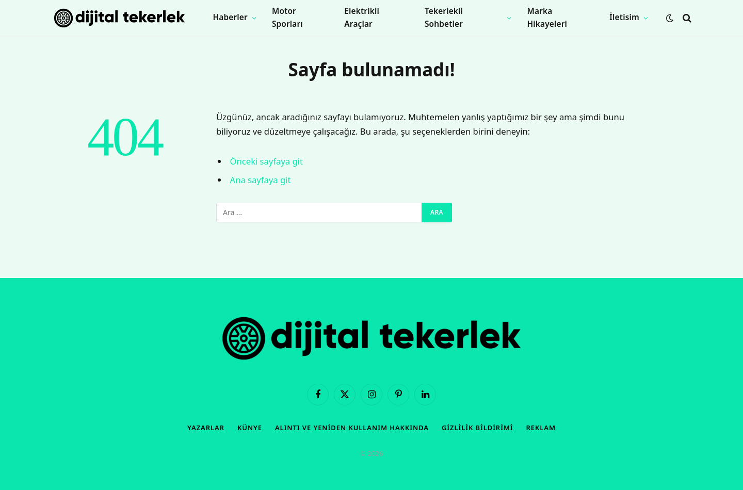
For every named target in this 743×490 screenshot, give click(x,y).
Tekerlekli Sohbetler (444, 17)
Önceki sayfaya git (266, 161)
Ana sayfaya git (260, 180)
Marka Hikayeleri (547, 17)
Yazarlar (205, 427)
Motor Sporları (287, 17)
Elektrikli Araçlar (361, 17)
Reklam (541, 427)
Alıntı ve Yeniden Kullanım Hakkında (352, 427)
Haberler (230, 17)
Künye (249, 427)
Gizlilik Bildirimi (477, 427)
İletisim (624, 17)
